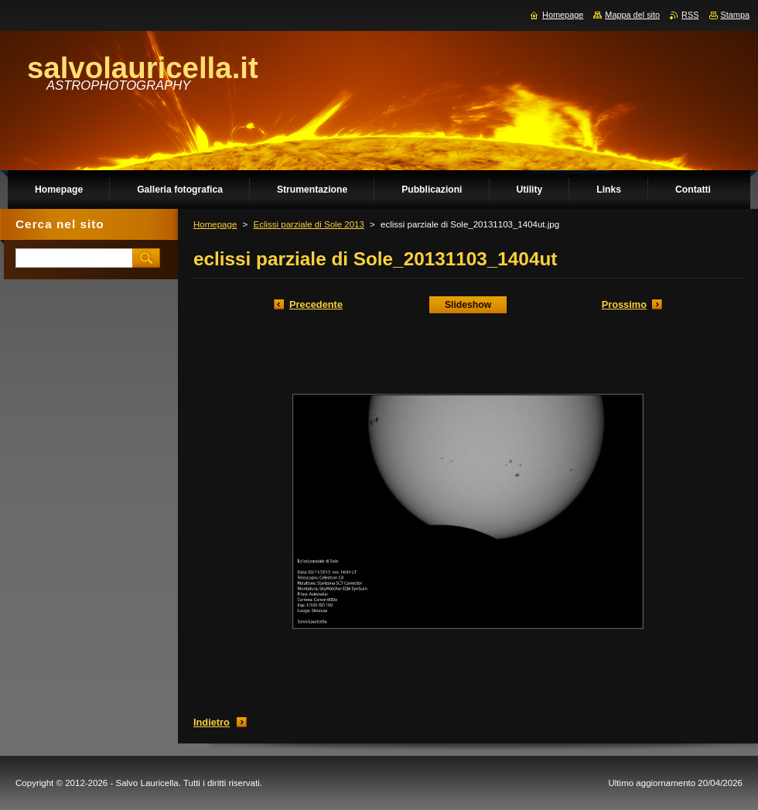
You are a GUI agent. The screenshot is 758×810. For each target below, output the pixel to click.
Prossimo (624, 304)
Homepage (215, 224)
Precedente (316, 304)
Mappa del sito (632, 14)
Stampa (735, 14)
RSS (689, 14)
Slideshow (468, 304)
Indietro (211, 722)
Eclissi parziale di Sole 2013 (308, 224)
